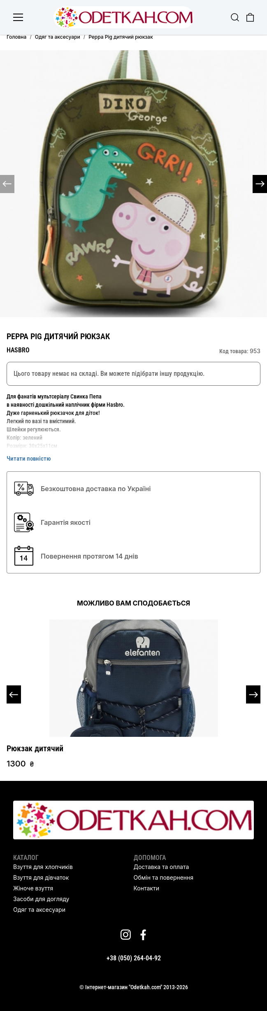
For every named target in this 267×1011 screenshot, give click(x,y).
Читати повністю (29, 458)
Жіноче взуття (33, 888)
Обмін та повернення (164, 877)
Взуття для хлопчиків (43, 866)
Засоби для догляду (41, 898)
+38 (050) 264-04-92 (134, 958)
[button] (260, 184)
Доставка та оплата (161, 866)
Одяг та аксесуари (57, 37)
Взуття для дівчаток (41, 877)
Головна (16, 37)
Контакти (146, 888)
